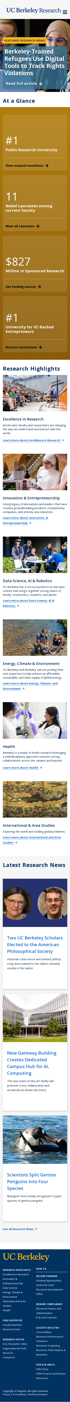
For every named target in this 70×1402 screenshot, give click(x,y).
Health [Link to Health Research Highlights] (6, 1310)
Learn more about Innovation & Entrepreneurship (25, 520)
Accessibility (19, 1394)
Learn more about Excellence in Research (33, 440)
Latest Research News (34, 865)
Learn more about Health (22, 767)
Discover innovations (24, 347)
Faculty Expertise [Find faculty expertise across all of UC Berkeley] (12, 1324)
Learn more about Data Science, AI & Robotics (28, 603)
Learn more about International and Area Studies (32, 840)
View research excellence (27, 166)
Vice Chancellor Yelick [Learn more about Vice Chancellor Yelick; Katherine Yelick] (15, 1344)
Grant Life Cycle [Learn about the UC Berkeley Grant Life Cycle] (45, 1285)
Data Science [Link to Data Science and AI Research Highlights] (10, 1287)
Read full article (24, 83)
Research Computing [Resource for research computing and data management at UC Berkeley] (48, 1345)
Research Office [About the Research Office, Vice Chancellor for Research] (13, 1339)
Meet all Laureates (22, 226)
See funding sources (23, 287)
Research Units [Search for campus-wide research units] (11, 1329)
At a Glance (19, 101)
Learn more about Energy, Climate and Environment (30, 686)
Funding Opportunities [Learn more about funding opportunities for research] (48, 1280)
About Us (8, 1353)
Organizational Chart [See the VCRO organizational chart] (14, 1348)
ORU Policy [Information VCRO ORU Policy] (42, 1369)
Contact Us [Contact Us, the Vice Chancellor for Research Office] (9, 1357)
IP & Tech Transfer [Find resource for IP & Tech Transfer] (46, 1317)
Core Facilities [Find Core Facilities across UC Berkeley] (44, 1332)
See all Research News (20, 1229)
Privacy (6, 1394)
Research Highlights (31, 368)
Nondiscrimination (38, 1394)
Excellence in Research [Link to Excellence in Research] (16, 1274)
